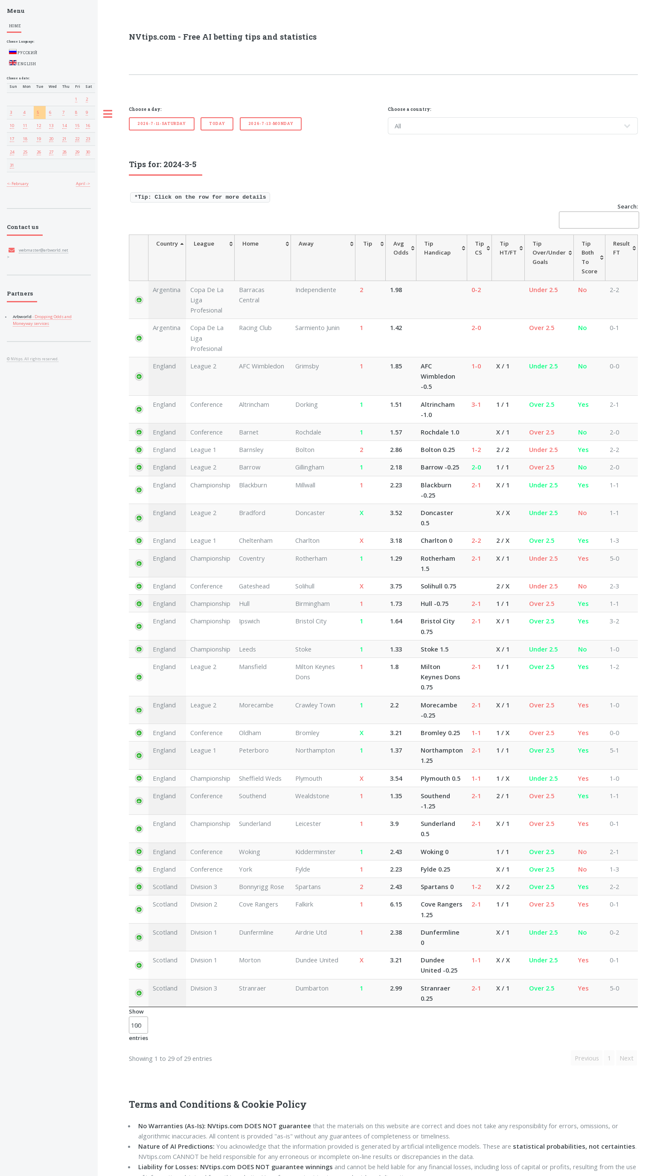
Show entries (138, 902)
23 (88, 139)
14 (64, 125)
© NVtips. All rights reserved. (32, 359)
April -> (83, 183)
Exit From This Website (208, 1157)
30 (88, 152)
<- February (18, 183)
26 (39, 152)
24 (12, 152)
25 (25, 152)
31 (12, 165)
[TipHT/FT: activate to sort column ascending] (497, 253)
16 (88, 125)
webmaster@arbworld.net (43, 250)
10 (12, 125)
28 (64, 152)
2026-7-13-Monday (271, 123)
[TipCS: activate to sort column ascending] (469, 253)
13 (51, 125)
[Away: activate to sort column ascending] (315, 253)
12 (39, 125)
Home (15, 25)
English (22, 63)
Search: (598, 216)
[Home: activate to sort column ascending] (268, 253)
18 (25, 139)
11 (25, 125)
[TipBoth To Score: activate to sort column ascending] (584, 253)
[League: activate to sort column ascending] (214, 253)
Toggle (108, 114)
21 (64, 139)
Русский (23, 52)
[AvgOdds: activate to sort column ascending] (380, 253)
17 (12, 139)
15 (77, 125)
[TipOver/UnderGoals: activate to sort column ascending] (538, 253)
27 (51, 152)
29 (77, 152)
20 (51, 139)
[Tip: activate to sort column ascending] (352, 253)
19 (39, 139)
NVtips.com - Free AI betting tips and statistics (223, 37)
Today (217, 123)
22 (77, 139)
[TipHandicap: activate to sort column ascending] (426, 253)
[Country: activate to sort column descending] (164, 253)
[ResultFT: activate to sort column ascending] (621, 253)
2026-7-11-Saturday (161, 123)
